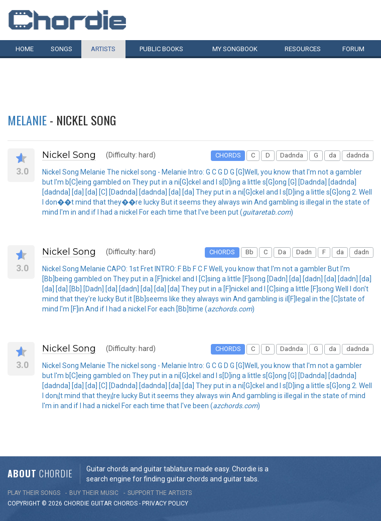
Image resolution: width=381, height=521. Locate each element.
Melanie (27, 120)
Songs (61, 49)
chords (125, 503)
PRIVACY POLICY (165, 503)
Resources (303, 49)
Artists (103, 49)
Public (161, 49)
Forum (353, 49)
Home (25, 49)
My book (235, 49)
